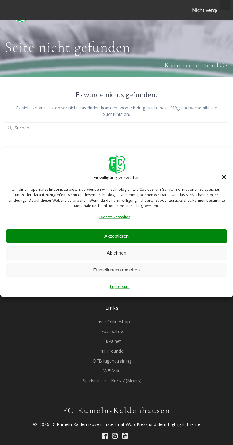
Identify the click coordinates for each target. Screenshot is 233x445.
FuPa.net (112, 361)
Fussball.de (112, 352)
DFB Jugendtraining (112, 381)
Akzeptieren (116, 236)
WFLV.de (112, 391)
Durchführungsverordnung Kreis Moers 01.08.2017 (112, 307)
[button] (224, 177)
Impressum (120, 286)
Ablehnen (116, 252)
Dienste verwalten (114, 216)
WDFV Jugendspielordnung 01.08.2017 (112, 298)
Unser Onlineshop (112, 342)
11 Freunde (112, 371)
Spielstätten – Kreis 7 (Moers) (112, 401)
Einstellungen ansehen (116, 269)
